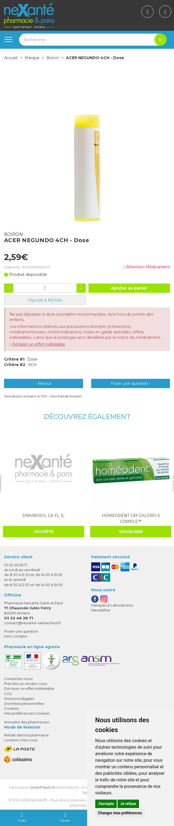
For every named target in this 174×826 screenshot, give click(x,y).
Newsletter (101, 610)
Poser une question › (130, 383)
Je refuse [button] (128, 803)
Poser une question (21, 631)
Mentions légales (19, 698)
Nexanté (39, 800)
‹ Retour (43, 383)
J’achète (43, 531)
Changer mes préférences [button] (120, 813)
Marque (32, 57)
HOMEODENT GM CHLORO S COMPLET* (130, 518)
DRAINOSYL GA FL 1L (43, 515)
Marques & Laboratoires (112, 605)
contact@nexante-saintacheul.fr (32, 622)
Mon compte (15, 636)
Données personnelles (24, 703)
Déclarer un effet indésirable (38, 344)
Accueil (11, 57)
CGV (8, 693)
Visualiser (130, 531)
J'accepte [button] (106, 803)
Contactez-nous (18, 678)
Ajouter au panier (129, 288)
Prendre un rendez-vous (25, 683)
